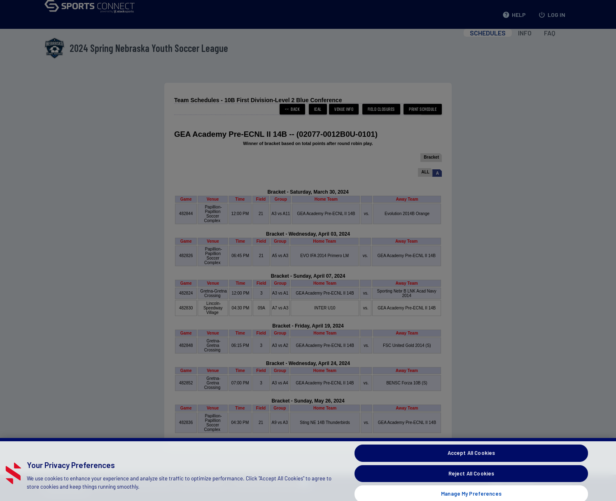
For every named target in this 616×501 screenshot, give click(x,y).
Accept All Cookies (471, 463)
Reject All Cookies (471, 483)
